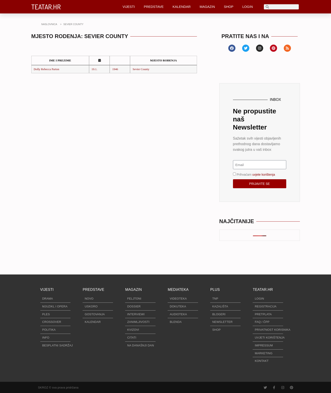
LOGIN (247, 7)
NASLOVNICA (49, 24)
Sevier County (140, 69)
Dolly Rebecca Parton (46, 69)
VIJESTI (128, 7)
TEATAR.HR (46, 6)
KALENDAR (182, 7)
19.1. (94, 69)
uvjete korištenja (263, 174)
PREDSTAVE (154, 7)
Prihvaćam (256, 174)
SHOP (228, 7)
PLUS (215, 290)
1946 (115, 69)
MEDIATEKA (178, 290)
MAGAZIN (207, 7)
